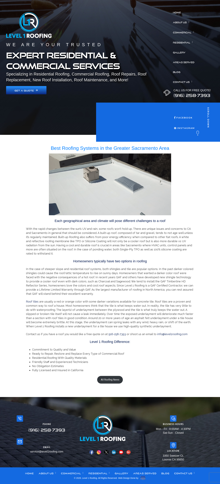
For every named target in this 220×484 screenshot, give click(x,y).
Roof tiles (32, 301)
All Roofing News (110, 379)
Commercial (184, 32)
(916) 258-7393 (191, 94)
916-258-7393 (117, 334)
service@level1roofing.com (46, 451)
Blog (176, 71)
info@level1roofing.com (172, 334)
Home (177, 12)
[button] (195, 22)
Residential (183, 42)
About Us (182, 22)
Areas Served (183, 62)
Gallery (179, 52)
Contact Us (183, 81)
